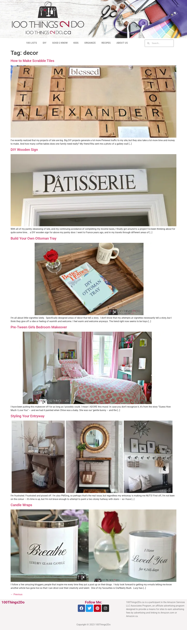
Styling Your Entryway (27, 416)
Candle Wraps (21, 505)
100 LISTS (31, 42)
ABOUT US (122, 42)
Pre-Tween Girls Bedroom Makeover (39, 327)
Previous (16, 594)
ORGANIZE (90, 42)
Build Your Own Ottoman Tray (33, 238)
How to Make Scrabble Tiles (32, 61)
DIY (44, 42)
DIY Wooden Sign (24, 150)
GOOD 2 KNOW (60, 42)
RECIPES (106, 42)
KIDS (76, 42)
